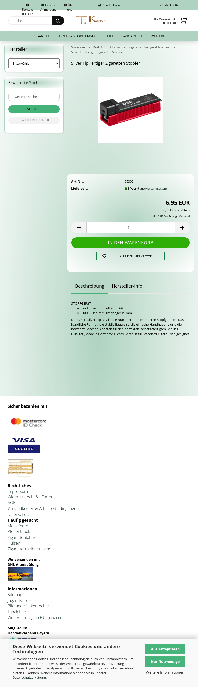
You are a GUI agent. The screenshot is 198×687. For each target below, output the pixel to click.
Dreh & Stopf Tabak (77, 36)
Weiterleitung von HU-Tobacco (35, 620)
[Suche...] (58, 20)
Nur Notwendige (165, 661)
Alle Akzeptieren (165, 649)
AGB (12, 506)
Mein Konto (18, 529)
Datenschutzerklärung (29, 677)
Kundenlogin (109, 5)
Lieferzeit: (79, 191)
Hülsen (14, 546)
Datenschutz (19, 517)
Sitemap (15, 597)
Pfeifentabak (19, 535)
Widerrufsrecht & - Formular (33, 500)
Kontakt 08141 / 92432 (27, 7)
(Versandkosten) (156, 191)
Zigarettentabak (22, 540)
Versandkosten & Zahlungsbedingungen (43, 511)
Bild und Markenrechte (28, 609)
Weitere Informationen (165, 672)
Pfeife (108, 36)
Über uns (69, 6)
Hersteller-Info (127, 289)
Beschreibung (89, 289)
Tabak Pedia (18, 615)
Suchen (34, 112)
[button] (78, 231)
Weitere (158, 36)
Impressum (18, 494)
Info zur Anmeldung (48, 6)
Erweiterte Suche (34, 123)
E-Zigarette (132, 36)
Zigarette (42, 36)
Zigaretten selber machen (31, 552)
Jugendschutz (19, 603)
